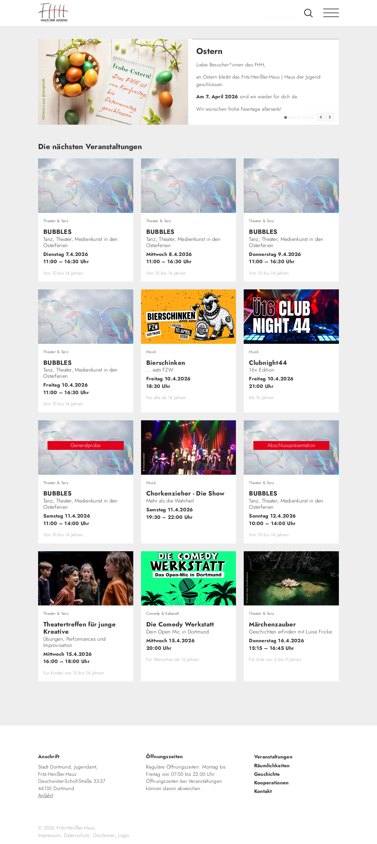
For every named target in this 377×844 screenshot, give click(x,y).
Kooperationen (271, 782)
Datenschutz (77, 835)
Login (123, 835)
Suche (308, 13)
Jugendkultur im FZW (312, 117)
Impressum (49, 835)
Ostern (285, 117)
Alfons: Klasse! (290, 117)
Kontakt (263, 791)
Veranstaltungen (273, 756)
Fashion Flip (307, 117)
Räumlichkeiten (272, 765)
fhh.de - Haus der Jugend (70, 13)
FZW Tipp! (294, 117)
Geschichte (267, 774)
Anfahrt (45, 795)
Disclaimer (104, 835)
